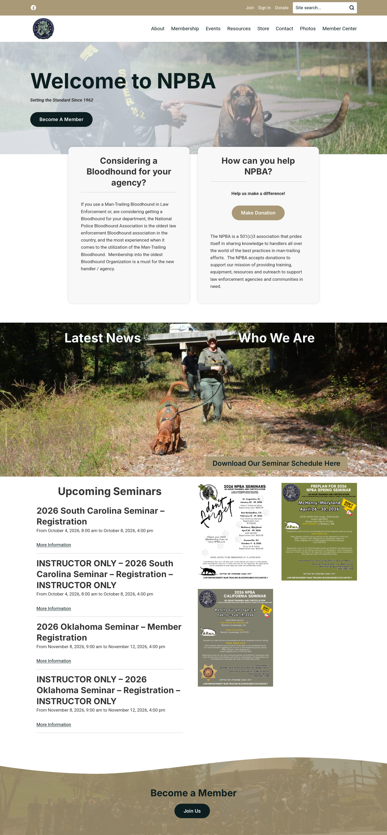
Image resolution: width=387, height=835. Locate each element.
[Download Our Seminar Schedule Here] (277, 464)
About (157, 29)
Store (263, 29)
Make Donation (258, 213)
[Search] (325, 7)
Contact (284, 29)
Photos (308, 29)
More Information (54, 544)
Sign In (264, 7)
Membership (185, 29)
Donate (282, 7)
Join (250, 7)
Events (213, 29)
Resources (239, 29)
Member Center (340, 29)
